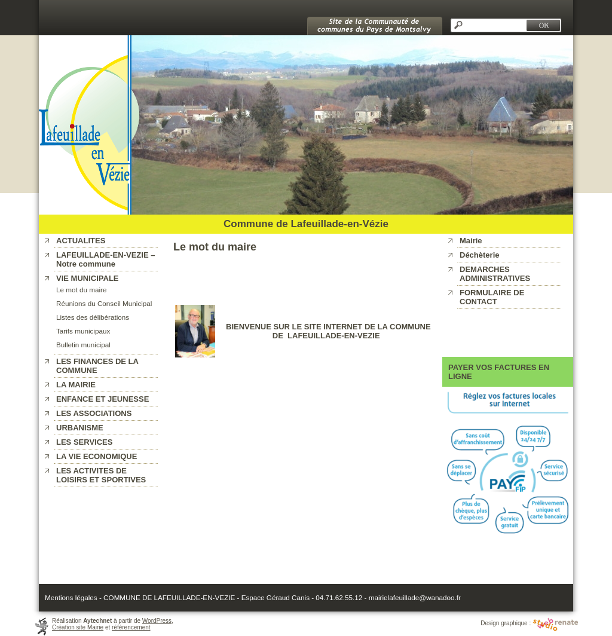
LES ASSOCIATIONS (93, 413)
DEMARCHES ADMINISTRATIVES (495, 274)
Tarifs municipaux (83, 331)
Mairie (471, 240)
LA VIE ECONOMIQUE (96, 456)
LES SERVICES (84, 442)
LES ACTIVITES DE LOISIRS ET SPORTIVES (101, 475)
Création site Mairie (77, 627)
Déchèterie (479, 254)
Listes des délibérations (92, 317)
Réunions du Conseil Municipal (104, 303)
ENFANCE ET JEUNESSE (102, 399)
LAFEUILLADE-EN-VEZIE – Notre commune (105, 259)
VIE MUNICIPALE (87, 278)
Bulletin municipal (83, 344)
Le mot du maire (81, 289)
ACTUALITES (80, 240)
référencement (131, 627)
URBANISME (79, 427)
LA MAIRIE (76, 384)
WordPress (157, 620)
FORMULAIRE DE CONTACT (492, 297)
